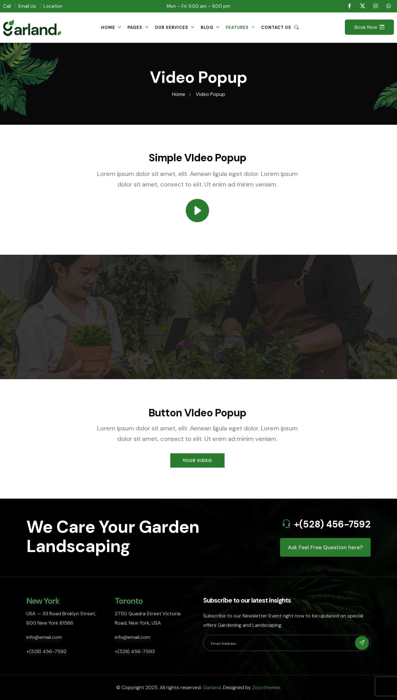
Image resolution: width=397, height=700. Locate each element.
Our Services (171, 27)
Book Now (369, 27)
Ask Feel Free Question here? (325, 547)
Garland (212, 687)
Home (108, 27)
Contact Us (276, 27)
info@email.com (44, 637)
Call (7, 6)
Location (52, 6)
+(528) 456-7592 (332, 524)
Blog (207, 27)
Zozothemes (266, 687)
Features (237, 27)
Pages (134, 27)
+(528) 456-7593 (135, 651)
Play (202, 319)
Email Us (27, 6)
